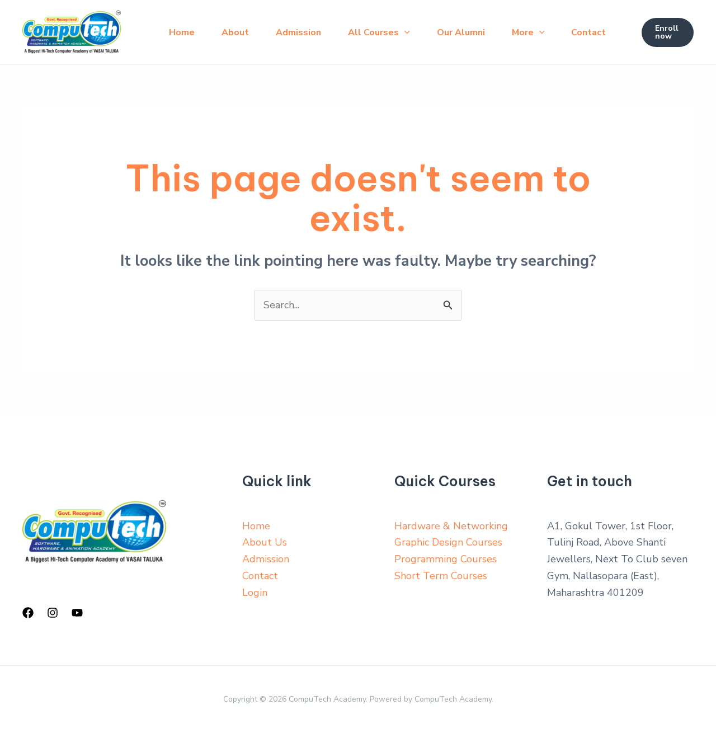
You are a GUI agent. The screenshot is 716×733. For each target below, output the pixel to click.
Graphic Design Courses (448, 542)
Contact (588, 32)
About (235, 32)
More (528, 32)
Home (182, 32)
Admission (298, 32)
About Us (264, 542)
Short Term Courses (440, 575)
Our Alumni (461, 32)
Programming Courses (445, 559)
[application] (404, 32)
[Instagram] (52, 612)
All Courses (379, 32)
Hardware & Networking (451, 526)
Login (254, 592)
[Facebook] (28, 612)
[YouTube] (77, 612)
